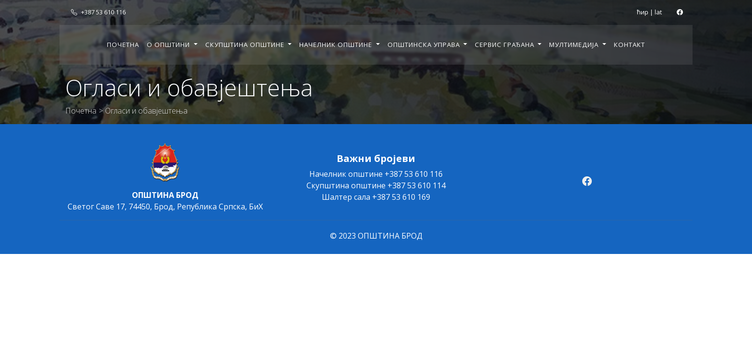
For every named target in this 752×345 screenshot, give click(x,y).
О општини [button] (169, 44)
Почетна (123, 44)
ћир (642, 12)
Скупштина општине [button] (245, 44)
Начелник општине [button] (336, 44)
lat (658, 12)
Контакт (629, 44)
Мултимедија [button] (574, 44)
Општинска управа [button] (425, 44)
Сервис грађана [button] (505, 44)
